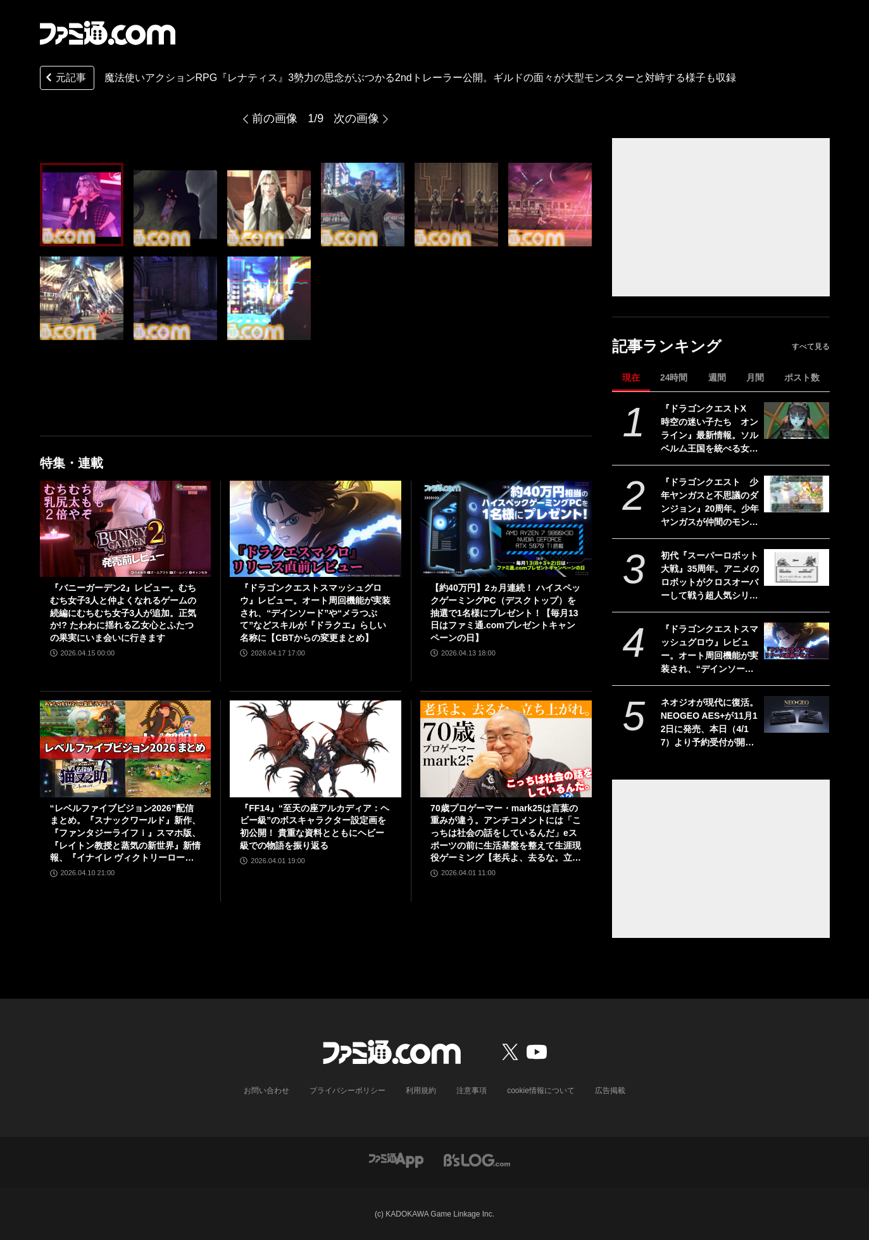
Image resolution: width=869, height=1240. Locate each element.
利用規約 (421, 1090)
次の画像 (356, 118)
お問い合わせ (266, 1090)
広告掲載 (610, 1090)
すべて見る (811, 346)
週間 (717, 377)
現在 (631, 377)
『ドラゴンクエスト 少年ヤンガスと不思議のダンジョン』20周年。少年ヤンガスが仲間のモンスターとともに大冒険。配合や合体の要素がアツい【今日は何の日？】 (710, 503)
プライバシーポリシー (347, 1090)
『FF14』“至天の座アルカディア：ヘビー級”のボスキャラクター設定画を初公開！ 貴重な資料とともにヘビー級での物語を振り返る (314, 827)
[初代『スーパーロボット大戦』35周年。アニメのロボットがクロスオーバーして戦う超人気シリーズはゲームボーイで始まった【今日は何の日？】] (796, 567)
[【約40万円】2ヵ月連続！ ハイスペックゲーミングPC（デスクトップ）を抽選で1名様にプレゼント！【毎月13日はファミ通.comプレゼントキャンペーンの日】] (506, 529)
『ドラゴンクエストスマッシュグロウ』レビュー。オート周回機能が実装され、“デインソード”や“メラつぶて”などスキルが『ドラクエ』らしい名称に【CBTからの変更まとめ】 (710, 650)
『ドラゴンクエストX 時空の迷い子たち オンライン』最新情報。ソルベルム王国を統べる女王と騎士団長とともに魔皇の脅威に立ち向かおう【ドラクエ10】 (709, 429)
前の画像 (274, 118)
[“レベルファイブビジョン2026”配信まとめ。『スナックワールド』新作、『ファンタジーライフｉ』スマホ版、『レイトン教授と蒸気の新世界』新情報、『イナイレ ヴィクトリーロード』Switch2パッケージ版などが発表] (125, 748)
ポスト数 (802, 377)
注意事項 (471, 1090)
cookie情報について (541, 1090)
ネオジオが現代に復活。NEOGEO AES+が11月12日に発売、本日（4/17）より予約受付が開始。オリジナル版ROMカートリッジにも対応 (709, 723)
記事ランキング (667, 346)
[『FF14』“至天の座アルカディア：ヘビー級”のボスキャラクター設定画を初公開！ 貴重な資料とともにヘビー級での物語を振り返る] (315, 748)
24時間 (674, 377)
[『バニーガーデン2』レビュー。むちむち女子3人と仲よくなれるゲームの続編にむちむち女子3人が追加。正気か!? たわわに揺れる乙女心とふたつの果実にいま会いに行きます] (125, 529)
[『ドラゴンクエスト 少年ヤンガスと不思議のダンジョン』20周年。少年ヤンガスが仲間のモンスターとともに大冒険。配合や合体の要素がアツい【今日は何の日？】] (796, 494)
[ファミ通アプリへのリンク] (396, 1159)
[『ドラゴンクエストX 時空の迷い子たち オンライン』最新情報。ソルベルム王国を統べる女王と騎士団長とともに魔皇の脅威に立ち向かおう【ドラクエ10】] (796, 420)
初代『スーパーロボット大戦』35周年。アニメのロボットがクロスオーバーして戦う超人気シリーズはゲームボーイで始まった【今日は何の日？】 (710, 576)
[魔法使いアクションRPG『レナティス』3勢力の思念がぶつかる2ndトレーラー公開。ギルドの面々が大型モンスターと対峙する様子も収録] (81, 204)
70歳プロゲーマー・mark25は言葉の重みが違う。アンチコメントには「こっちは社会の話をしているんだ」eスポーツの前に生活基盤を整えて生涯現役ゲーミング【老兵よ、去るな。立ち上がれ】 (505, 833)
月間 (755, 377)
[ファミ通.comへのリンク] (107, 33)
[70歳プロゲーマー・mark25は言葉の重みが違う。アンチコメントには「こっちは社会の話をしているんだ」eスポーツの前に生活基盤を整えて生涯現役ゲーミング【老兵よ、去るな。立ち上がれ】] (506, 748)
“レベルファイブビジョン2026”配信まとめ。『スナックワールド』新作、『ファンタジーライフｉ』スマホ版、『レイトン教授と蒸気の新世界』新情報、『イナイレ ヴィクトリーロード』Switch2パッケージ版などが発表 (125, 833)
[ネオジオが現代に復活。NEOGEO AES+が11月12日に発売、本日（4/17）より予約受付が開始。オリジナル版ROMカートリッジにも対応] (796, 714)
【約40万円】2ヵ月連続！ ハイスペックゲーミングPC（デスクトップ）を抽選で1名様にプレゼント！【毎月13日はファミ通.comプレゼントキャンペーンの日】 (505, 612)
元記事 (64, 78)
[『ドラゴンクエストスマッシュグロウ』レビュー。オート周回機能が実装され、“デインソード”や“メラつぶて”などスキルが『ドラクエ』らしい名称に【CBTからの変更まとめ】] (796, 641)
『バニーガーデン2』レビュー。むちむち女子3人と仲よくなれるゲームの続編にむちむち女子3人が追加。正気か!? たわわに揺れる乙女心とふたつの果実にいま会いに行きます (123, 612)
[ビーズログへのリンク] (477, 1159)
